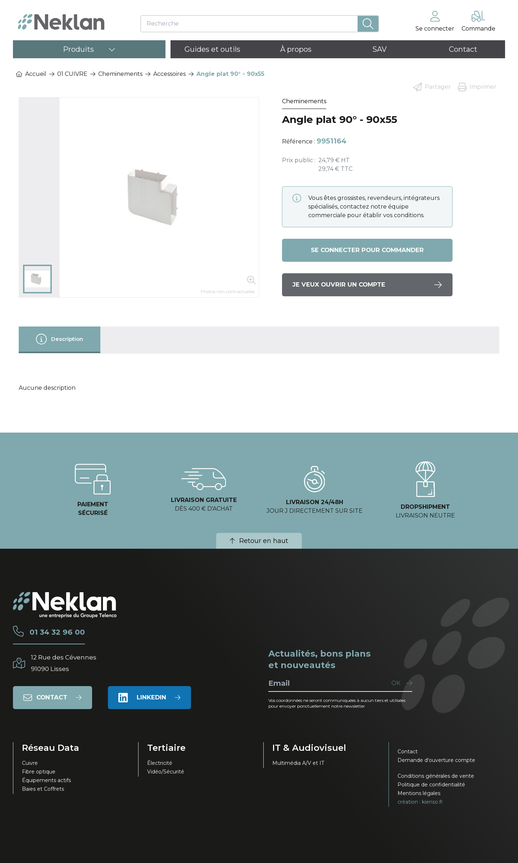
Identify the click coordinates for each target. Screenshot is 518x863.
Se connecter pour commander (367, 250)
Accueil (31, 73)
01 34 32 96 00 (68, 632)
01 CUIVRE (72, 73)
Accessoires (169, 73)
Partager (432, 87)
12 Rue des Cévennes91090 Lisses (73, 662)
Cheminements (120, 73)
